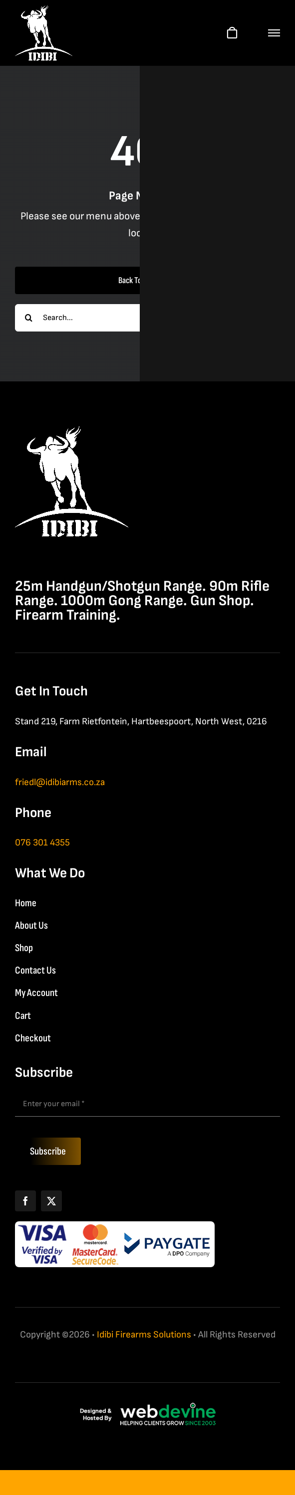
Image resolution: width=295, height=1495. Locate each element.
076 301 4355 (42, 842)
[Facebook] (25, 1200)
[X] (51, 1200)
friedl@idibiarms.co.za (60, 782)
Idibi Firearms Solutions (144, 1334)
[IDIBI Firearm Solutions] (71, 431)
